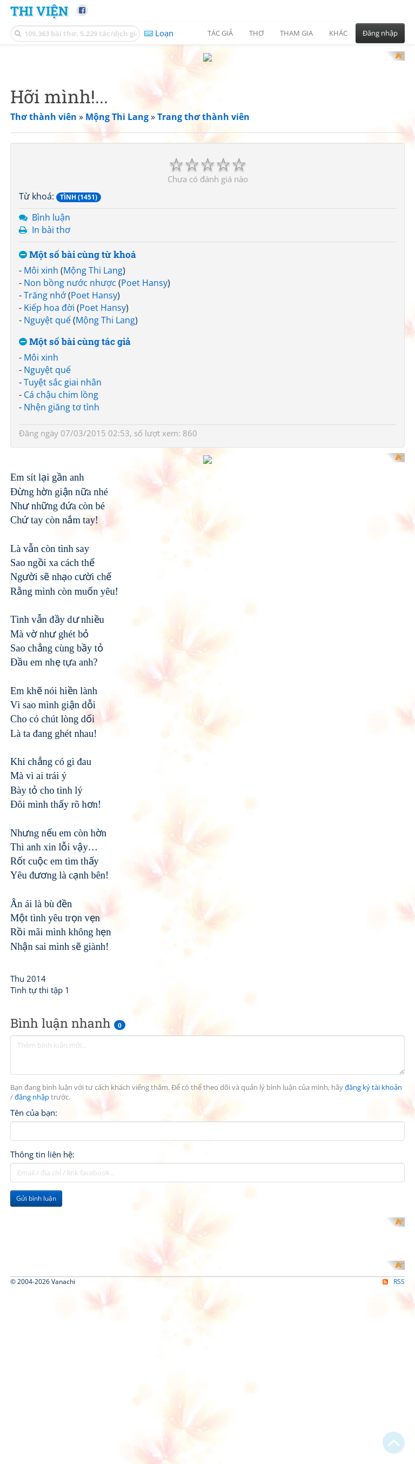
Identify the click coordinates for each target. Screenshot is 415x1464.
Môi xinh (41, 261)
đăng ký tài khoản (373, 1216)
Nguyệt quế (47, 310)
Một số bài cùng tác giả (75, 332)
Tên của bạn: (33, 1241)
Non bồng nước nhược (70, 273)
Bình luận (51, 208)
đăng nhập (32, 1226)
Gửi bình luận (36, 1327)
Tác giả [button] (220, 33)
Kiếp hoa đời (49, 297)
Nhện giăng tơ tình (61, 397)
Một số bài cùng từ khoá (77, 244)
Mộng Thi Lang (93, 261)
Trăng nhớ (45, 285)
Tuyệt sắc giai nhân (63, 372)
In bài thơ (51, 219)
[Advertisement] (207, 518)
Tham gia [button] (296, 33)
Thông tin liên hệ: (42, 1283)
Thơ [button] (256, 33)
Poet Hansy (144, 273)
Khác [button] (338, 33)
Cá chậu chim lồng (61, 384)
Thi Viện (39, 10)
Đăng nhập (380, 33)
